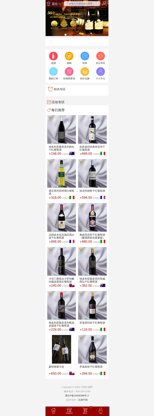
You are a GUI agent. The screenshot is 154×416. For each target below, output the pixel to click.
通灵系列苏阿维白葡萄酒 (61, 192)
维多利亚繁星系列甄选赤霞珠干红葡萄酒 (61, 324)
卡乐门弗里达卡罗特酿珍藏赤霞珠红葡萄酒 (61, 280)
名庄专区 (100, 63)
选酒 (53, 63)
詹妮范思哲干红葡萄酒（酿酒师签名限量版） (92, 236)
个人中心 (100, 78)
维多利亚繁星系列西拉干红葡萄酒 (61, 148)
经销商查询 (69, 78)
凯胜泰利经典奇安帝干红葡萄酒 (92, 148)
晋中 (56, 4)
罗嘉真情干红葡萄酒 (91, 366)
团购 (69, 63)
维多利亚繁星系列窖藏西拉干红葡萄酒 (92, 280)
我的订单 (53, 78)
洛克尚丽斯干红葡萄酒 (92, 190)
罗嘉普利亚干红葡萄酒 (92, 322)
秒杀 (84, 63)
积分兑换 (85, 78)
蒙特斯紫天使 (56, 366)
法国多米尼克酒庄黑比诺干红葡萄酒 (61, 236)
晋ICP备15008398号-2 (77, 395)
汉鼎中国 (83, 399)
